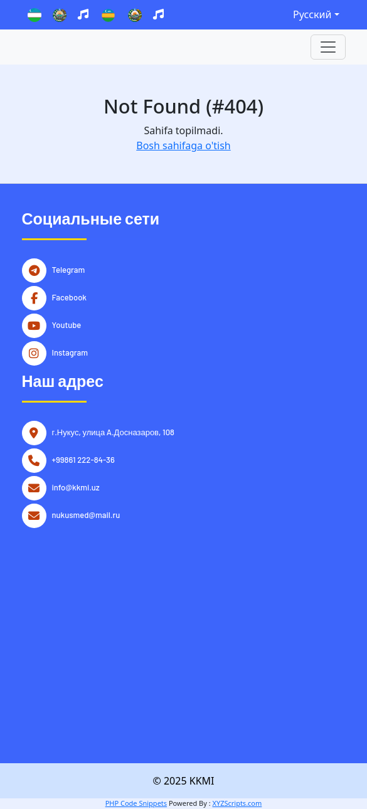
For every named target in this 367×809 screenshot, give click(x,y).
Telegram (68, 268)
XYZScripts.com (237, 803)
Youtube (67, 324)
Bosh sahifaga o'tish (183, 145)
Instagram (70, 351)
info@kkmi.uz (76, 486)
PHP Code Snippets (136, 803)
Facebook (69, 296)
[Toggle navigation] (328, 47)
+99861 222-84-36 (83, 458)
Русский (312, 14)
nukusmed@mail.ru (86, 514)
